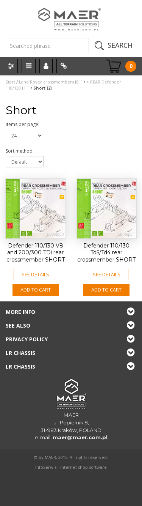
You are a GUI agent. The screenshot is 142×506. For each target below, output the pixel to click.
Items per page (22, 124)
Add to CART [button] (35, 289)
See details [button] (35, 274)
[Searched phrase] (46, 45)
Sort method (20, 151)
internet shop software (83, 467)
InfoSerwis (45, 467)
